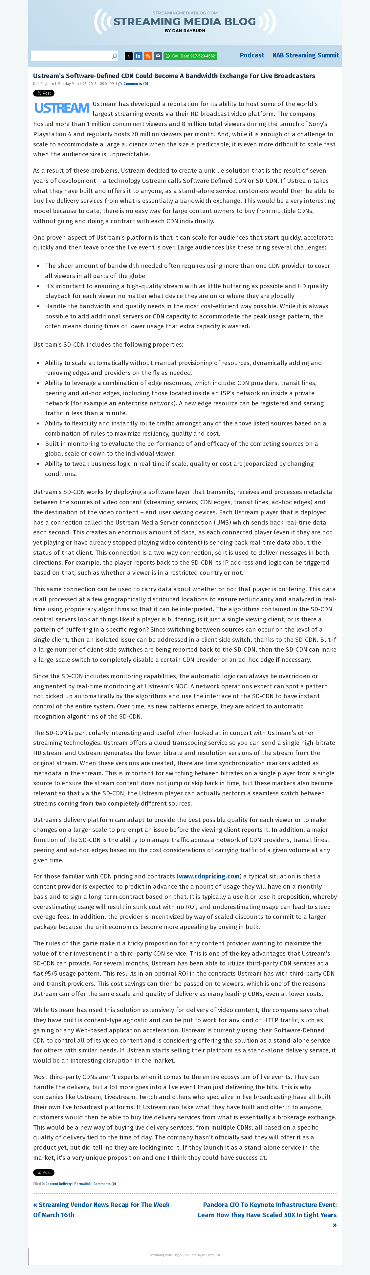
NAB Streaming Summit (305, 55)
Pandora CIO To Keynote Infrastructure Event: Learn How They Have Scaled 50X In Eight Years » (267, 1215)
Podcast (252, 55)
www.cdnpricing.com (209, 876)
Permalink (82, 1184)
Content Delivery (58, 1184)
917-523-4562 (193, 56)
